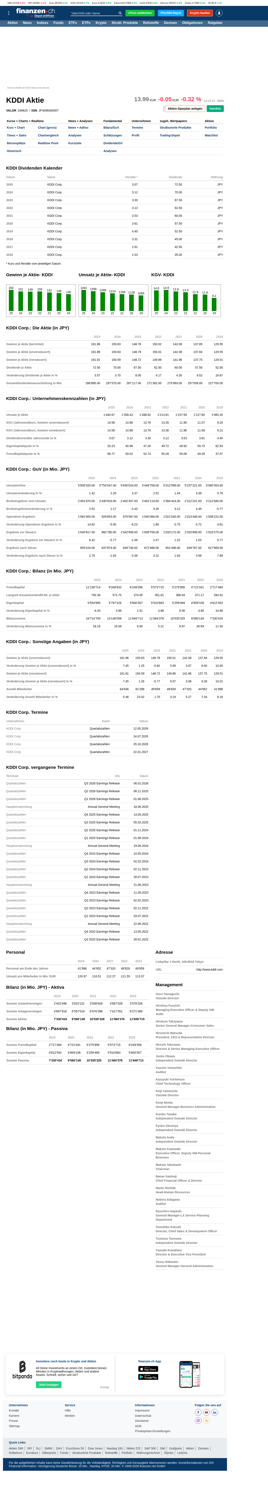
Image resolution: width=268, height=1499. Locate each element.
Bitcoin (164, 3)
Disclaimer (142, 1420)
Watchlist (211, 135)
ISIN (34, 110)
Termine (137, 127)
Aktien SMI (16, 1448)
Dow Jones (95, 1448)
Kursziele (74, 143)
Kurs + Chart (16, 127)
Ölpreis (168, 1453)
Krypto (101, 23)
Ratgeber (215, 23)
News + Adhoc (78, 127)
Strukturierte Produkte (175, 127)
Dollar (188, 3)
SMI (9, 3)
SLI (38, 1448)
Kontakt (14, 1410)
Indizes (42, 23)
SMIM (48, 1448)
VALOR (11, 110)
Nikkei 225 (133, 1448)
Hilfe (68, 1410)
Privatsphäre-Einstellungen (152, 1431)
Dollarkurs (15, 1453)
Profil (135, 135)
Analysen (74, 135)
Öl (209, 3)
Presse (13, 1420)
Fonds (58, 23)
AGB (138, 1426)
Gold (142, 3)
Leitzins (182, 1453)
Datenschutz (143, 1415)
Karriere (14, 1415)
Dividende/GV (113, 143)
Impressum (142, 1410)
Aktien (12, 23)
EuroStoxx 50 (75, 1448)
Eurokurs (32, 1453)
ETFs (73, 23)
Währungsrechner (148, 1453)
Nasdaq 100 (115, 1448)
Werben (70, 1415)
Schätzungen (112, 135)
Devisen (170, 23)
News (27, 23)
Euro (94, 3)
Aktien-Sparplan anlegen (185, 108)
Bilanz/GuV (111, 127)
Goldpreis (175, 1448)
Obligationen (192, 23)
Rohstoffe (151, 23)
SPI (30, 3)
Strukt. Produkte (125, 23)
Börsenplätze (16, 143)
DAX (73, 3)
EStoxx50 (119, 3)
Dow (51, 3)
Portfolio (211, 127)
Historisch (14, 151)
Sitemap (14, 1426)
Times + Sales (17, 135)
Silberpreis (49, 1453)
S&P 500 (150, 1448)
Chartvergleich (48, 135)
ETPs (86, 23)
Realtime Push (48, 143)
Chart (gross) (47, 127)
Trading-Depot (170, 135)
